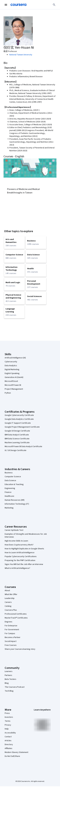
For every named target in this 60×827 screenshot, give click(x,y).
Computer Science (13, 476)
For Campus (10, 633)
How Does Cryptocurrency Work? (19, 544)
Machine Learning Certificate (17, 442)
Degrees (8, 621)
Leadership (9, 598)
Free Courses (11, 645)
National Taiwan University (20, 54)
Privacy (8, 725)
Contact (8, 736)
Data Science (10, 480)
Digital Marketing (12, 369)
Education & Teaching (14, 484)
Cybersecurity (11, 361)
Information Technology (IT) (17, 504)
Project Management (14, 389)
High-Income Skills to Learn (16, 540)
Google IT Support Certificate (18, 423)
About (7, 590)
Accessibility (10, 732)
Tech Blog (9, 691)
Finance (8, 492)
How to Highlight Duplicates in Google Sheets (24, 548)
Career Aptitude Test (14, 530)
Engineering (10, 488)
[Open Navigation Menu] (5, 4)
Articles (8, 740)
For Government (12, 629)
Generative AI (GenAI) (14, 377)
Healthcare (9, 496)
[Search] (54, 4)
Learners (8, 671)
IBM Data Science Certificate (17, 438)
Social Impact (10, 641)
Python (8, 393)
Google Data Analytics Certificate (19, 419)
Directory (9, 744)
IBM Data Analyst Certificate (17, 434)
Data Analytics (11, 365)
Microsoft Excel (11, 381)
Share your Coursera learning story (20, 649)
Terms (7, 721)
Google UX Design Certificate (17, 430)
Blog (7, 683)
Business (9, 472)
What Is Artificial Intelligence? (17, 568)
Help (7, 728)
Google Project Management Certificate (22, 427)
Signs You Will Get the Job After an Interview (24, 564)
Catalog (8, 606)
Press (7, 713)
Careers (8, 602)
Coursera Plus (11, 610)
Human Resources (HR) (14, 500)
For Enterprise (11, 625)
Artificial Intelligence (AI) (15, 357)
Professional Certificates (16, 614)
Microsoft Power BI (13, 385)
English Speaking (12, 373)
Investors (9, 717)
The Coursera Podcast (14, 687)
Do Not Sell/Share (12, 756)
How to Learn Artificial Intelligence (19, 552)
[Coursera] (18, 4)
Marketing (9, 507)
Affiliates (8, 748)
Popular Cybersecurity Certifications (21, 556)
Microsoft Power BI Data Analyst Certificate (23, 446)
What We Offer (11, 594)
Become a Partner (12, 637)
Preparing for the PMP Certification (20, 560)
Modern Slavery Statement (16, 752)
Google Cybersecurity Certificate (19, 415)
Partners (8, 675)
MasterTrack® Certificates (16, 617)
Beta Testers (10, 679)
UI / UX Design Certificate (15, 450)
